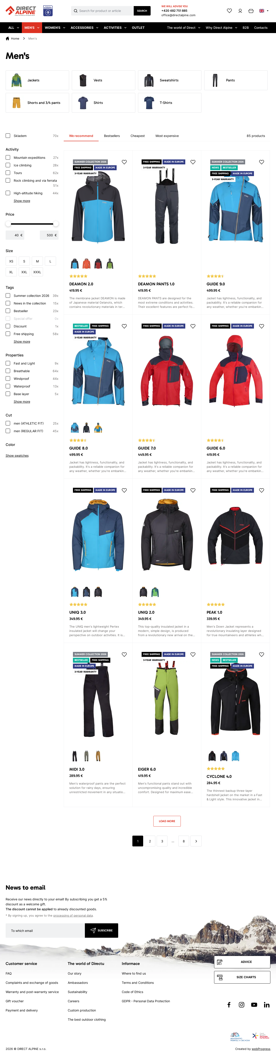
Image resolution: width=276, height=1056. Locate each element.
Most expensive (167, 136)
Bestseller (36, 311)
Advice (246, 962)
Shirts (89, 103)
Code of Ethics (132, 992)
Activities (115, 27)
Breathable (36, 371)
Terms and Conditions (138, 982)
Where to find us (134, 973)
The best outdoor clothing (87, 1019)
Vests (89, 80)
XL (11, 272)
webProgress (261, 1049)
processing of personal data (73, 915)
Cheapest (138, 136)
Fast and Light (36, 363)
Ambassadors (78, 982)
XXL (24, 272)
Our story (74, 973)
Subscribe (105, 930)
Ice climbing (36, 165)
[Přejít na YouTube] (254, 1004)
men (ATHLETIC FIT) (36, 423)
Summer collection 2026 (36, 295)
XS (11, 261)
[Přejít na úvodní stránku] (29, 11)
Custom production (82, 1010)
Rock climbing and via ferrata (36, 183)
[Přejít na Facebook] (229, 1004)
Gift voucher (15, 1001)
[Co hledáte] (106, 11)
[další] (196, 841)
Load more (167, 821)
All (13, 27)
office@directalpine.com (178, 15)
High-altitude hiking (36, 193)
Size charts (246, 977)
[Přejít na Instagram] (241, 1004)
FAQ (9, 973)
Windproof (36, 378)
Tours (36, 172)
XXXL (37, 272)
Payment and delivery (22, 1010)
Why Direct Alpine (221, 27)
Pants (221, 80)
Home (15, 38)
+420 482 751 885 (174, 10)
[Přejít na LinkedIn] (266, 1004)
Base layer (36, 394)
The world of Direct (183, 27)
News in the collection (36, 303)
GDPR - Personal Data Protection (146, 1001)
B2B (246, 27)
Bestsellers (112, 136)
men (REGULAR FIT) (36, 431)
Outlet (138, 27)
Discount (36, 326)
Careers (73, 1001)
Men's (32, 27)
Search (142, 10)
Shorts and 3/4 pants (34, 103)
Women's (55, 27)
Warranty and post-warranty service (32, 992)
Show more (22, 201)
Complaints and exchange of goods (32, 982)
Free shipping (36, 333)
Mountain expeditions (36, 157)
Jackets (24, 80)
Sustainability (77, 992)
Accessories (84, 27)
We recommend (81, 136)
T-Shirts (157, 103)
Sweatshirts (160, 80)
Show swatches (17, 455)
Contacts (261, 27)
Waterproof (36, 386)
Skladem (36, 135)
